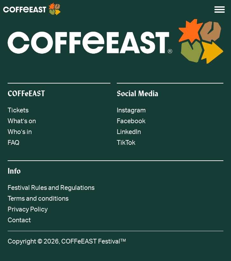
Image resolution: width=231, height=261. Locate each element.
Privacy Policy (28, 209)
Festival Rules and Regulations (51, 188)
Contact (19, 220)
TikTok (126, 143)
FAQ (13, 143)
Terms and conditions (38, 199)
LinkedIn (129, 132)
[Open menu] (219, 9)
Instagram (131, 110)
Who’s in (20, 132)
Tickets (18, 110)
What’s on (22, 121)
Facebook (131, 121)
